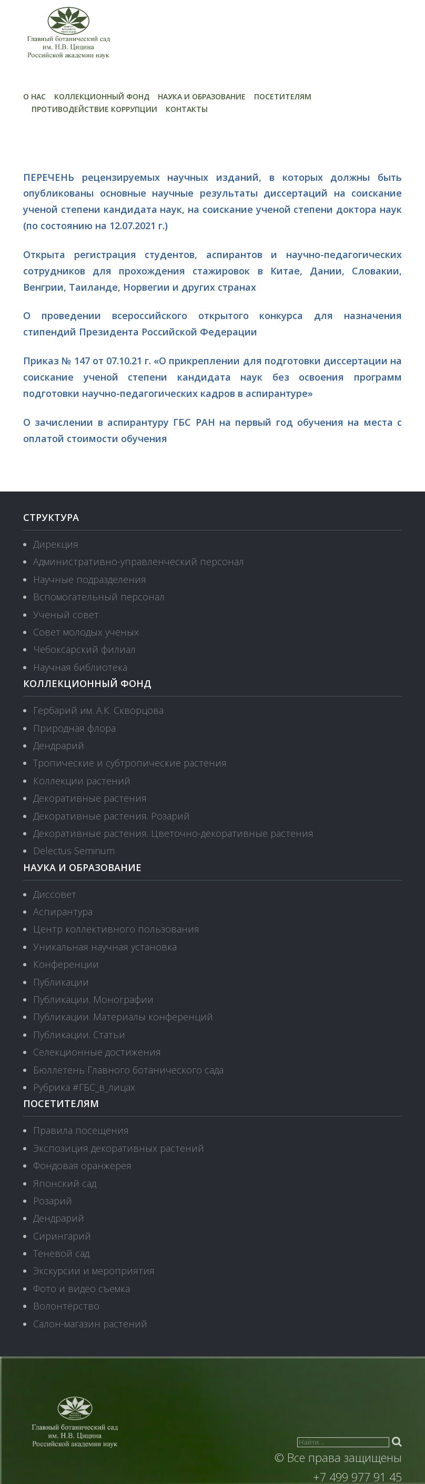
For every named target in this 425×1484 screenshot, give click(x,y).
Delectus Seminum (74, 850)
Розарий (52, 1200)
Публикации (61, 982)
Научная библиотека (80, 667)
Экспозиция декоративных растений (118, 1148)
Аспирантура (63, 911)
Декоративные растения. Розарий (111, 816)
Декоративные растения (90, 798)
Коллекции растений (81, 780)
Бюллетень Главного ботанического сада (128, 1069)
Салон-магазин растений (90, 1323)
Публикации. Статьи (79, 1034)
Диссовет (54, 894)
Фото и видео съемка (81, 1288)
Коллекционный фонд (101, 96)
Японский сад (64, 1183)
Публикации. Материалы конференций (123, 1016)
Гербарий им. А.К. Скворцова (98, 710)
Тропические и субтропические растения (130, 762)
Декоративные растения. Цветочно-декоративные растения (173, 833)
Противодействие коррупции (94, 109)
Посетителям (282, 96)
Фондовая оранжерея (82, 1165)
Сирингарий (62, 1236)
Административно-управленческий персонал (138, 561)
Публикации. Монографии (93, 999)
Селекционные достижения (97, 1052)
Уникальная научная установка (105, 946)
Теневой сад (61, 1253)
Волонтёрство (66, 1305)
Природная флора (74, 728)
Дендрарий (58, 745)
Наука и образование (202, 96)
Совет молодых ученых (86, 632)
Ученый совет (66, 614)
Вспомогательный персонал (99, 596)
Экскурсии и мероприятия (94, 1270)
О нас (34, 96)
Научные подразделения (89, 579)
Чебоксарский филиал (84, 649)
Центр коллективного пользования (116, 929)
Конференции (66, 964)
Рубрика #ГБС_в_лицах (84, 1087)
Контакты (187, 109)
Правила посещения (81, 1130)
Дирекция (55, 544)
